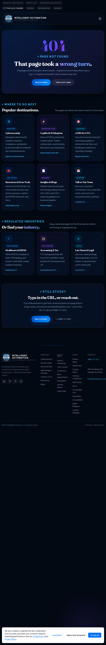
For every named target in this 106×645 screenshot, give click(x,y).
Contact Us (61, 371)
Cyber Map (61, 391)
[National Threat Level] (13, 8)
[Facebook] (10, 381)
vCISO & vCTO (46, 377)
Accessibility (78, 400)
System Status (60, 386)
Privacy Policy (75, 360)
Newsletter (57, 8)
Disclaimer (77, 396)
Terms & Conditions (77, 377)
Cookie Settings (76, 411)
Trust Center (62, 367)
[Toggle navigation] (100, 19)
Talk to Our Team (63, 82)
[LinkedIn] (4, 381)
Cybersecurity (46, 359)
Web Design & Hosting (46, 371)
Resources (45, 380)
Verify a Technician (61, 361)
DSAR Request (76, 405)
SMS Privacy (77, 365)
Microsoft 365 (46, 366)
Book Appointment (44, 8)
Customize (57, 635)
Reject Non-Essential (76, 635)
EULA (75, 386)
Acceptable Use (77, 391)
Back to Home (41, 82)
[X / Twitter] (15, 381)
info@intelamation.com (97, 379)
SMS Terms (77, 382)
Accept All (94, 635)
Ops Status (30, 8)
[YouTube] (21, 381)
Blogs (43, 384)
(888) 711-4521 (93, 359)
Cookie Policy (75, 370)
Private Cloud (46, 363)
